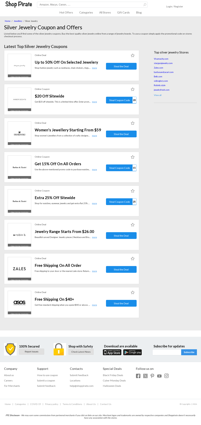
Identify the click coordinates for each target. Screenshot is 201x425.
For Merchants (12, 385)
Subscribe (189, 352)
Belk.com (158, 76)
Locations (75, 380)
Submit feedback (46, 385)
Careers (8, 380)
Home (7, 21)
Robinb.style (159, 85)
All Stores (105, 12)
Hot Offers (66, 12)
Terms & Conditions (72, 404)
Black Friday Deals (113, 375)
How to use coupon (47, 375)
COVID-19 (35, 404)
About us (9, 375)
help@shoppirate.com (81, 385)
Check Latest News (81, 351)
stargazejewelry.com (163, 63)
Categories (86, 12)
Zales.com (158, 67)
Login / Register (174, 6)
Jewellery (18, 21)
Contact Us (105, 404)
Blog (139, 12)
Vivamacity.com (161, 59)
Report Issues (31, 351)
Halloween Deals (112, 385)
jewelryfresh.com (161, 90)
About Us (91, 404)
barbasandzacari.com (164, 72)
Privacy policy (51, 404)
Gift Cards (123, 12)
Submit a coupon (46, 380)
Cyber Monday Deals (114, 380)
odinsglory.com (161, 81)
